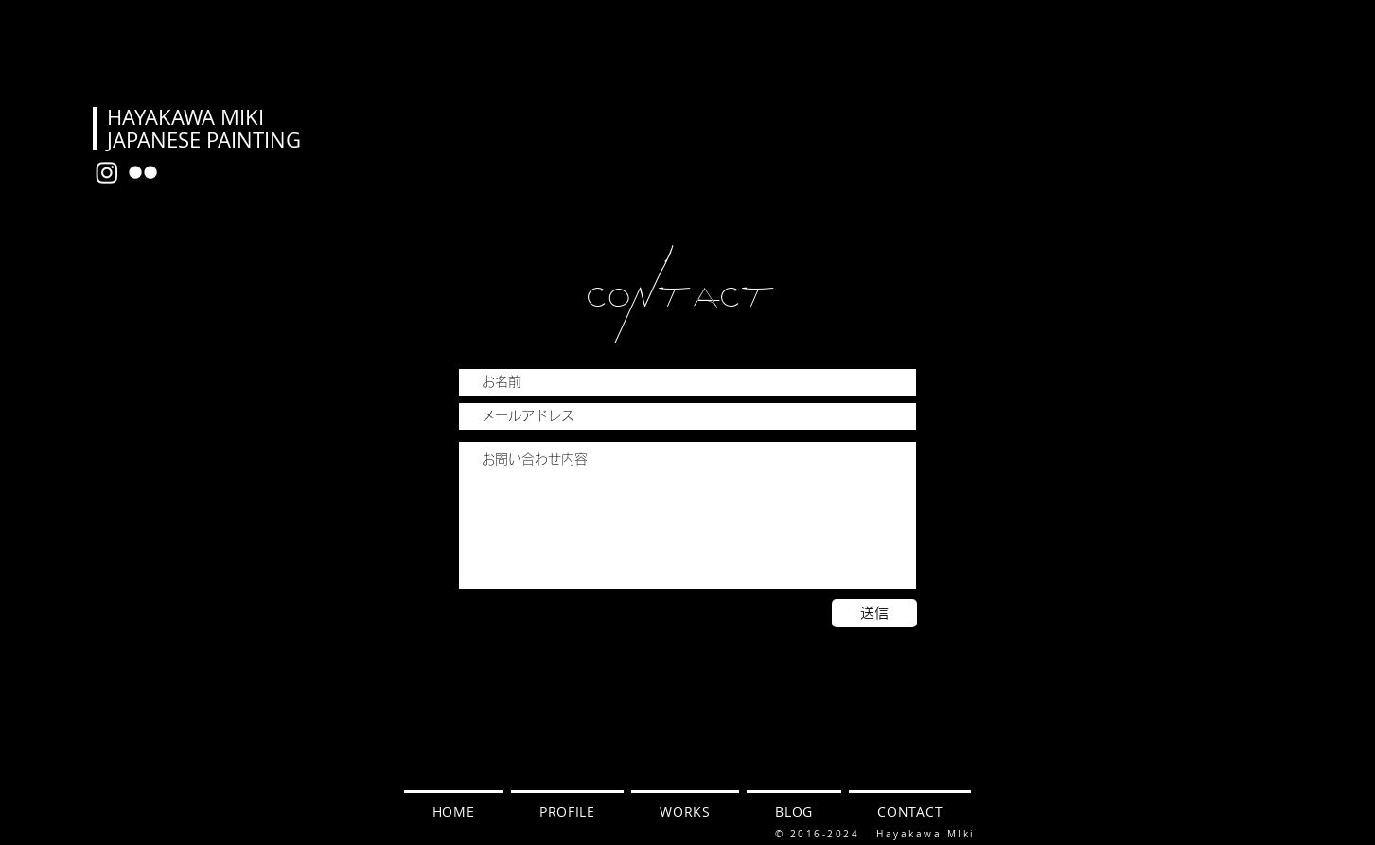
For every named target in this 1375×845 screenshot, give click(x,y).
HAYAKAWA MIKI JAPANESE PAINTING (204, 128)
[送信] (874, 613)
